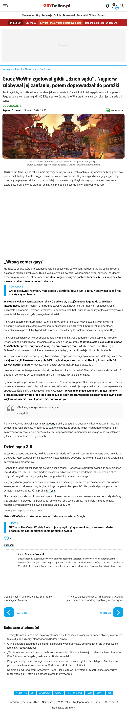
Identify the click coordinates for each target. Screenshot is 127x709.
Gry (38, 15)
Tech (89, 693)
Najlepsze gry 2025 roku (87, 702)
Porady (59, 693)
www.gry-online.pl (12, 69)
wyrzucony (48, 423)
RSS (109, 693)
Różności (9, 544)
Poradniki (82, 15)
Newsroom (28, 15)
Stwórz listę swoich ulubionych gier (60, 22)
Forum (101, 15)
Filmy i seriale (74, 693)
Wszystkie (21, 693)
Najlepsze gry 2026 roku (56, 702)
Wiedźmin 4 (111, 702)
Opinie (57, 15)
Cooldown (45, 69)
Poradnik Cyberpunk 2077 (24, 702)
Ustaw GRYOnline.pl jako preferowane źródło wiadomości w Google (44, 516)
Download (69, 15)
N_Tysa (50, 490)
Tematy (100, 693)
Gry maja (30, 22)
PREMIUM (15, 22)
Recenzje (47, 15)
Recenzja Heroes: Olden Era (101, 22)
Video (92, 15)
